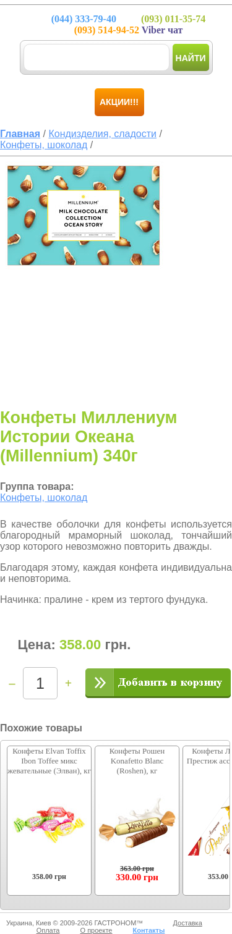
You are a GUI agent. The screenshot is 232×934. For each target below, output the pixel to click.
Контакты (148, 930)
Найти (191, 58)
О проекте (96, 930)
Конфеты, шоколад (43, 497)
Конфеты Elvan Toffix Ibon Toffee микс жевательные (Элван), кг (49, 760)
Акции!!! (119, 102)
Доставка (187, 923)
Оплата (48, 930)
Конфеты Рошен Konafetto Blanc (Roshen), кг (137, 760)
